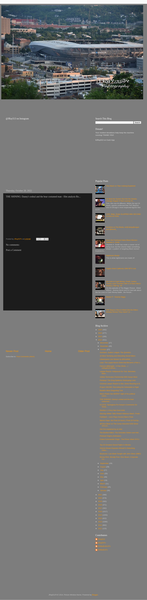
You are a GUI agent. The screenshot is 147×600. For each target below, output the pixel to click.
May (102, 477)
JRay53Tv (102, 543)
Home (48, 351)
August (103, 467)
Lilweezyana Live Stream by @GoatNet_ (115, 359)
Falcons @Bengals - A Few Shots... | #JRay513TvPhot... (114, 367)
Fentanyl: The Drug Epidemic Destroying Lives (118, 380)
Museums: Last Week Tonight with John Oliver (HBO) (120, 454)
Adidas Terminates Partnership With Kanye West (118, 377)
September (104, 463)
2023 (100, 336)
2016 (100, 511)
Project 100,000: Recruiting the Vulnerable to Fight (119, 387)
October (103, 349)
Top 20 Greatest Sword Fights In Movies (115, 445)
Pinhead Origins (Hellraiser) (110, 436)
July (102, 470)
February (104, 487)
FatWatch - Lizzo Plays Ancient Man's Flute (116, 417)
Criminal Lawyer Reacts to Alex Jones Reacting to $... (120, 384)
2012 (100, 525)
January (103, 490)
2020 (100, 498)
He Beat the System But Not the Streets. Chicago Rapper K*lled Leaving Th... (121, 200)
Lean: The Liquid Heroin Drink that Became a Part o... (120, 363)
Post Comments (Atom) (26, 357)
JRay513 (101, 539)
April (102, 480)
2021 (100, 495)
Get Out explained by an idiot (111, 429)
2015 (100, 515)
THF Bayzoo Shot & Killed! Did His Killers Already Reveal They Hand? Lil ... (122, 311)
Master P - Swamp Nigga (115, 297)
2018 (100, 505)
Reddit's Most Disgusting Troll (111, 390)
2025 (100, 330)
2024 (100, 333)
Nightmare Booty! (112, 256)
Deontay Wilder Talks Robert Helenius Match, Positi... (120, 414)
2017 (100, 508)
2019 (100, 501)
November (104, 346)
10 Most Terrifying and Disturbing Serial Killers (117, 356)
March (102, 484)
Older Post (84, 351)
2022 (100, 340)
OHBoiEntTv (103, 550)
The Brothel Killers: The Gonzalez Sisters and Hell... (120, 433)
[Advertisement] (50, 106)
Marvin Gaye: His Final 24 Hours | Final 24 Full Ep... (120, 420)
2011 (100, 528)
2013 (100, 522)
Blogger (95, 595)
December (104, 343)
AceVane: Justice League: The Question (115, 352)
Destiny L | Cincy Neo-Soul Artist (112, 410)
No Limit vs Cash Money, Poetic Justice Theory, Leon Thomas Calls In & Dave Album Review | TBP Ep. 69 (123, 284)
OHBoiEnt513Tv (104, 546)
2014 (100, 518)
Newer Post (12, 351)
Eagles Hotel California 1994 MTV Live (121, 268)
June (102, 473)
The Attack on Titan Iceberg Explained (120, 186)
